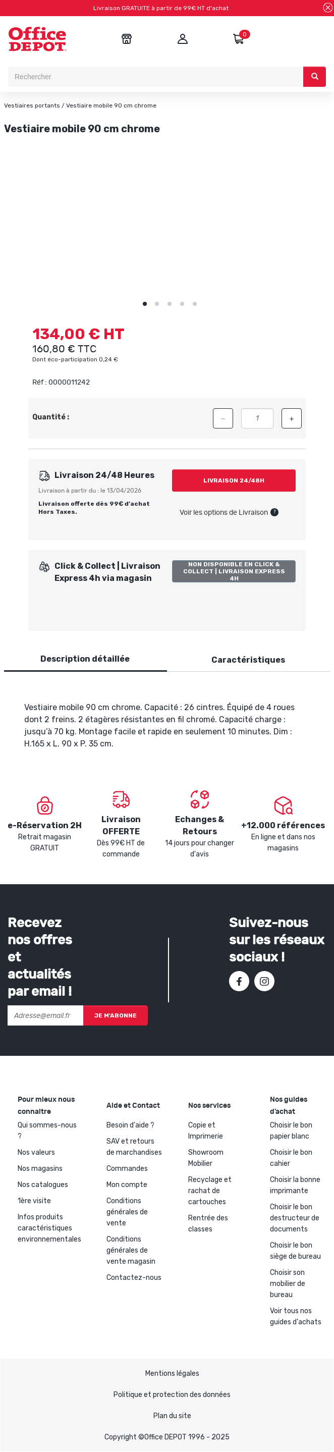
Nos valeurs (36, 1152)
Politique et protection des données (172, 1394)
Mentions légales (172, 1373)
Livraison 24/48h (233, 480)
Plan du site (172, 1416)
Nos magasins (40, 1168)
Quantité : (50, 417)
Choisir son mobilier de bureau (287, 1283)
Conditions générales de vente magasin (130, 1250)
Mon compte (126, 1184)
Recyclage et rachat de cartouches (210, 1190)
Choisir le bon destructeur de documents (294, 1218)
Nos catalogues (43, 1184)
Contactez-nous (133, 1277)
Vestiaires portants (32, 105)
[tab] (85, 659)
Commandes (127, 1168)
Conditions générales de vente (127, 1212)
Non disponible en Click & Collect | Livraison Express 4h (234, 571)
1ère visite (34, 1201)
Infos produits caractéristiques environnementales (49, 1228)
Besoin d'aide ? (130, 1125)
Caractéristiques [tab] (248, 660)
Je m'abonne (115, 1015)
